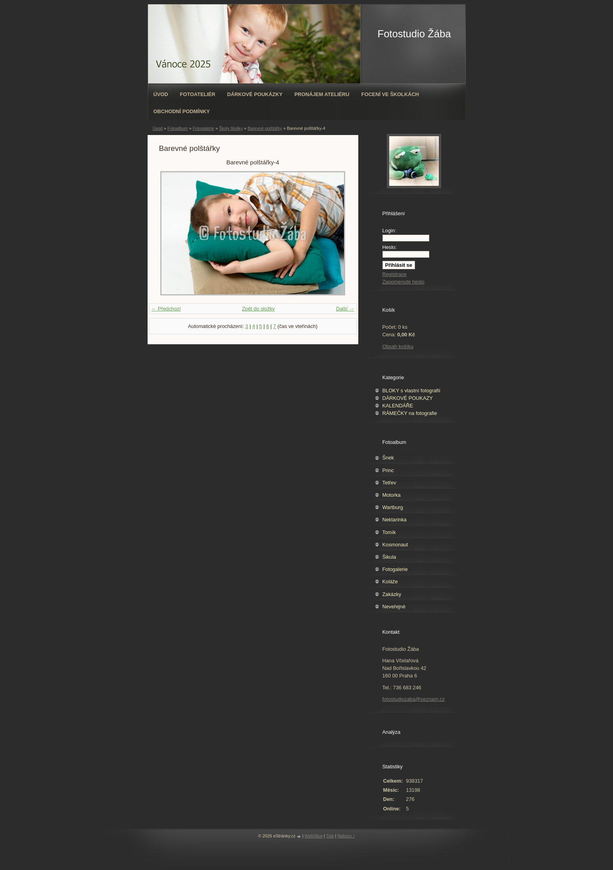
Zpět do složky (258, 309)
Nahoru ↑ (346, 835)
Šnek (388, 458)
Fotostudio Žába (414, 33)
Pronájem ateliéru (322, 94)
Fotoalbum (177, 128)
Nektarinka (394, 520)
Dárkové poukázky (254, 94)
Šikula (389, 557)
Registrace (394, 274)
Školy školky (231, 128)
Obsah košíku (397, 346)
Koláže (390, 582)
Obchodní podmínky (182, 111)
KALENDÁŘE (397, 406)
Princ (388, 470)
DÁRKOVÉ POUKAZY (407, 398)
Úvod (161, 94)
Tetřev (389, 483)
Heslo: (389, 247)
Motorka (391, 495)
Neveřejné (393, 607)
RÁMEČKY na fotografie (409, 413)
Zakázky (392, 594)
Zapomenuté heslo (403, 282)
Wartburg (392, 507)
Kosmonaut (395, 545)
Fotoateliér (197, 94)
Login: (389, 230)
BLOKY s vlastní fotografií (411, 391)
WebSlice (314, 835)
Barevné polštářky (265, 128)
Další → (345, 309)
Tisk (330, 835)
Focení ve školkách (390, 94)
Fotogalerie (203, 128)
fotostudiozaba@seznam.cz (413, 699)
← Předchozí (166, 309)
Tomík (389, 532)
